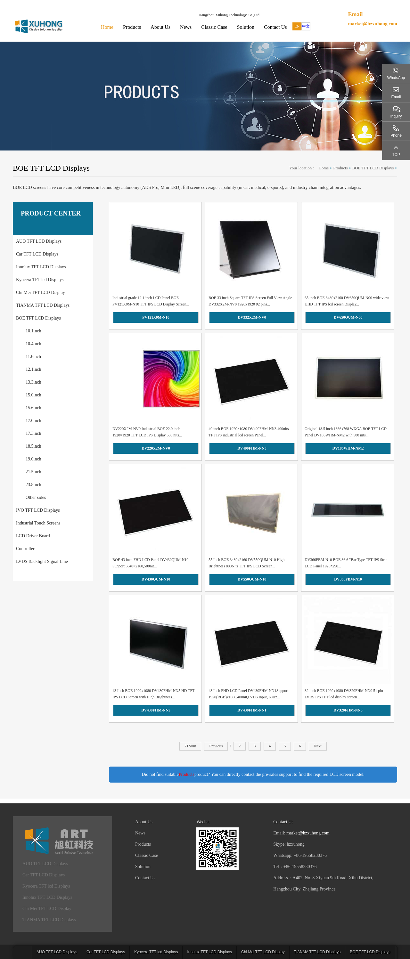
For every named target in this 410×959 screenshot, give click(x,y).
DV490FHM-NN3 (251, 448)
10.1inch (33, 331)
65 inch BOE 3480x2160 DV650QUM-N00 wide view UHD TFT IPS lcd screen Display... (347, 301)
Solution (245, 27)
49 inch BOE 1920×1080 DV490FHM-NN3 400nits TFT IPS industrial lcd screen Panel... (249, 432)
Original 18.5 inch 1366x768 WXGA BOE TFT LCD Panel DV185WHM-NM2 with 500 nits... (346, 432)
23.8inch (33, 484)
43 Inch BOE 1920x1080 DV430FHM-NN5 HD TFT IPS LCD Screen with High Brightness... (153, 693)
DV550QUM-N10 (252, 579)
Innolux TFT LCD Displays (41, 266)
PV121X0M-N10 (155, 317)
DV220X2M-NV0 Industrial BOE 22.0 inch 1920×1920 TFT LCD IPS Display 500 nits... (147, 432)
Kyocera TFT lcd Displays (39, 279)
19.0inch (33, 459)
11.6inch (33, 356)
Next (317, 746)
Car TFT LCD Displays (37, 254)
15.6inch (33, 407)
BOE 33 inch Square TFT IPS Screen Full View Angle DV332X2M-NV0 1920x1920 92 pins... (250, 301)
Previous (216, 746)
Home (107, 27)
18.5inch (33, 446)
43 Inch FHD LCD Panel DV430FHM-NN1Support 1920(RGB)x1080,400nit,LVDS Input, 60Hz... (249, 693)
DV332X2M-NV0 (252, 317)
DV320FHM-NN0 (348, 710)
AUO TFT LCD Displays (39, 241)
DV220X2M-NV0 (156, 448)
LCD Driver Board (33, 535)
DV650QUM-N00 (348, 317)
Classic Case (214, 27)
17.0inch (33, 420)
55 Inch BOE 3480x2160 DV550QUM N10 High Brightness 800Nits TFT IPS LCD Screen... (246, 562)
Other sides (36, 497)
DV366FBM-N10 (348, 579)
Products (132, 27)
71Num (190, 746)
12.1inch (33, 369)
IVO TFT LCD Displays (38, 510)
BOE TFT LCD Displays (373, 168)
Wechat (203, 821)
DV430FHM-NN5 (155, 710)
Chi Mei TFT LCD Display (40, 292)
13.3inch (33, 382)
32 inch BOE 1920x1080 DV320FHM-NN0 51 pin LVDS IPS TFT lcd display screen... (344, 693)
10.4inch (33, 343)
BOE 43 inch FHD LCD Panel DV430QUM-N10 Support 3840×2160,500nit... (150, 562)
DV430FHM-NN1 (251, 710)
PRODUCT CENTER (51, 213)
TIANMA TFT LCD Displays (43, 305)
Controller (25, 548)
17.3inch (33, 433)
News (186, 27)
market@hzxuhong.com (372, 23)
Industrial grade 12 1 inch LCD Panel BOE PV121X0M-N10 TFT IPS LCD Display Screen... (150, 301)
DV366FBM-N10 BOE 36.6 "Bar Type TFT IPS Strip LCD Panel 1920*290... (346, 562)
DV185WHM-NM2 (348, 448)
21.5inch (33, 471)
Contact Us (275, 27)
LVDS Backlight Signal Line (42, 561)
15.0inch (33, 395)
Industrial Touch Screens (38, 523)
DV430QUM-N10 (156, 579)
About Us (160, 27)
